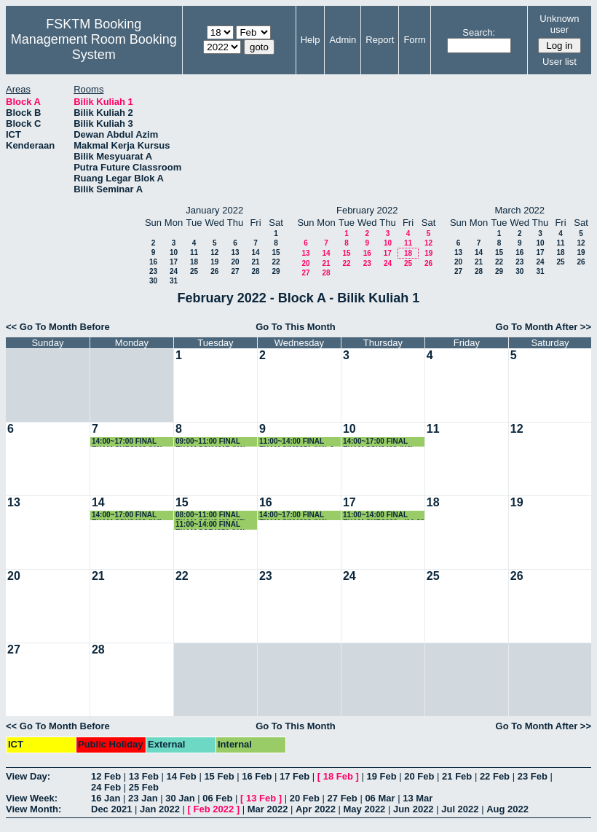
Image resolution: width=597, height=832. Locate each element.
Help (310, 39)
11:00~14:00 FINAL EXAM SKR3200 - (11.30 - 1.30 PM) (383, 515)
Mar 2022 (268, 809)
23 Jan (142, 798)
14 (255, 252)
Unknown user (559, 24)
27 (235, 271)
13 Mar (417, 798)
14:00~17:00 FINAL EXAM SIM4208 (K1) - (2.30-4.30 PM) (295, 515)
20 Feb (419, 776)
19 (214, 262)
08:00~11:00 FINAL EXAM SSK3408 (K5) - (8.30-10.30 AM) (212, 515)
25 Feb (144, 787)
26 (214, 271)
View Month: (33, 809)
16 (153, 262)
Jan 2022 (160, 809)
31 (174, 281)
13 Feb (144, 776)
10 (174, 252)
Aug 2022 (507, 809)
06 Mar (380, 798)
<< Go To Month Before (58, 326)
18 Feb (338, 776)
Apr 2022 (316, 809)
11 (194, 252)
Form (414, 39)
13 (235, 252)
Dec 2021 (111, 809)
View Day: (28, 776)
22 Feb (495, 776)
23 (153, 271)
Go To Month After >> (543, 326)
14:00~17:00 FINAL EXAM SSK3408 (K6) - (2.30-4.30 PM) (380, 442)
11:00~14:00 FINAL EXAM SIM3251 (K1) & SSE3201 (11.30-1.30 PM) (297, 442)
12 (214, 252)
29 (276, 271)
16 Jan (105, 798)
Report (379, 39)
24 (174, 271)
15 (276, 252)
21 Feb (457, 776)
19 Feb (381, 776)
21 (255, 262)
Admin (342, 39)
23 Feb (532, 776)
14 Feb (182, 776)
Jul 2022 (459, 809)
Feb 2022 (214, 809)
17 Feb (294, 776)
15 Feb (219, 776)
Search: (478, 32)
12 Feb (106, 776)
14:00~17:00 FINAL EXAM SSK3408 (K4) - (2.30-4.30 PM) (129, 515)
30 (153, 281)
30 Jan (179, 798)
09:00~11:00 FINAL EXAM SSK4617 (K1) (210, 442)
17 (174, 262)
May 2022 (365, 809)
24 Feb (106, 787)
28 (255, 271)
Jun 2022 (413, 809)
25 (194, 271)
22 (276, 262)
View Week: (32, 798)
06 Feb (217, 798)
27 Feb (342, 798)
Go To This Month (296, 326)
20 (235, 262)
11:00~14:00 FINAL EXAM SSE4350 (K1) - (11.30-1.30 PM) (212, 525)
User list (559, 61)
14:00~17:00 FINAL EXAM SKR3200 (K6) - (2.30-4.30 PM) (129, 442)
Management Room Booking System (94, 47)
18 (194, 262)
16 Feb (257, 776)
